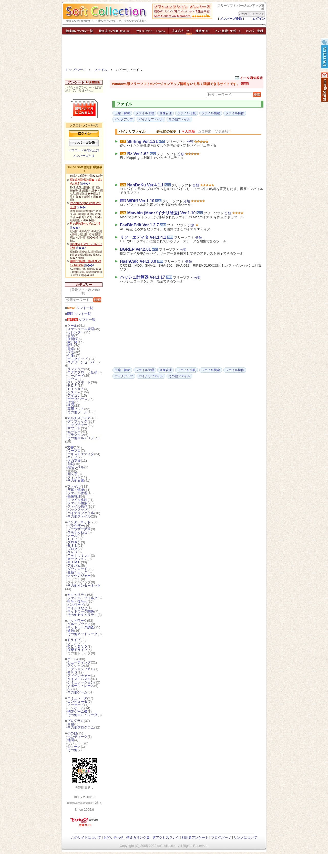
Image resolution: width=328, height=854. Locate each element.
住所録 (72, 339)
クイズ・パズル (79, 679)
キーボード (75, 375)
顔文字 (72, 474)
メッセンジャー (79, 575)
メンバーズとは (84, 155)
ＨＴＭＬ (74, 562)
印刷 (70, 464)
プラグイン (75, 435)
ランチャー (75, 369)
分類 (190, 142)
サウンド (74, 428)
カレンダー (75, 332)
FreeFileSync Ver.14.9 (85, 223)
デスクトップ (77, 359)
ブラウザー (75, 526)
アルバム (74, 565)
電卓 (70, 349)
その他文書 (75, 480)
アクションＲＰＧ (80, 669)
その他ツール (77, 412)
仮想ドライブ (77, 650)
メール (72, 535)
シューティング (79, 662)
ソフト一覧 (80, 308)
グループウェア (79, 624)
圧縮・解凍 (75, 490)
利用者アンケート (195, 837)
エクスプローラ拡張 (82, 372)
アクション (75, 666)
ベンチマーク (77, 737)
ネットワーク (77, 621)
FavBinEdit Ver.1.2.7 (139, 225)
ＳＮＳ (72, 552)
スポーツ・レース (80, 686)
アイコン (74, 395)
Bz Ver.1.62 (138, 154)
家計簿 (72, 342)
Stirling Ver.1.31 (142, 141)
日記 (70, 336)
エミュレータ (77, 698)
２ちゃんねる (77, 532)
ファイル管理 (77, 493)
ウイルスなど (77, 608)
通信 (70, 630)
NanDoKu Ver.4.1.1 (145, 185)
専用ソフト (75, 409)
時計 (70, 345)
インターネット (78, 522)
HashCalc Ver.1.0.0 (138, 261)
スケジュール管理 (80, 329)
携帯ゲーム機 (77, 711)
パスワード (75, 605)
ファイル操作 (77, 506)
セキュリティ (77, 595)
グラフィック (77, 421)
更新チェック (77, 572)
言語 (70, 724)
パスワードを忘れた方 (83, 150)
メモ (70, 352)
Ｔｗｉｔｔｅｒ (79, 555)
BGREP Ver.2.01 (135, 249)
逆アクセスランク (165, 837)
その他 (72, 733)
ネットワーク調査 (80, 627)
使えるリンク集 (138, 837)
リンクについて (245, 837)
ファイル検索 (77, 503)
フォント (74, 477)
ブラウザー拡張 (79, 529)
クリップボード (79, 382)
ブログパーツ (221, 837)
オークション (77, 559)
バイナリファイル (80, 513)
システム (74, 392)
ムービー (74, 431)
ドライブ (73, 640)
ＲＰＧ (72, 672)
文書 (70, 447)
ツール (72, 326)
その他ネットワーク (82, 634)
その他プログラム (80, 727)
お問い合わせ (114, 837)
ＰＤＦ (72, 385)
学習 (70, 405)
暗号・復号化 (77, 601)
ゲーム (72, 659)
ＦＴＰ (72, 539)
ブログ (72, 549)
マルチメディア (78, 418)
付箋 (70, 355)
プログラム (75, 721)
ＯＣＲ (72, 457)
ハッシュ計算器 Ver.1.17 (142, 277)
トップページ (75, 70)
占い (70, 689)
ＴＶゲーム (75, 708)
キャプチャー (77, 425)
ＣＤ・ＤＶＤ (77, 646)
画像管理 (74, 496)
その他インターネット (84, 585)
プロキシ (74, 542)
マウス (72, 379)
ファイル (100, 70)
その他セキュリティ (82, 615)
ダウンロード (77, 569)
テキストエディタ (80, 454)
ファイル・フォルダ (82, 598)
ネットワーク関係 (80, 611)
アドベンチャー (79, 676)
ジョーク (74, 746)
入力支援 (74, 460)
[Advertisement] (164, 52)
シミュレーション (80, 682)
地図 (70, 740)
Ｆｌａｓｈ (75, 389)
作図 (70, 402)
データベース (77, 399)
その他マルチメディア (84, 438)
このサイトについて (86, 837)
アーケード (75, 705)
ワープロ (74, 450)
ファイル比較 (77, 500)
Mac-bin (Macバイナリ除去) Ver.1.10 (161, 213)
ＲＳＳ (72, 545)
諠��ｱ (85, 183)
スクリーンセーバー (82, 362)
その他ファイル (79, 516)
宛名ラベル (75, 467)
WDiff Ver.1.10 (140, 201)
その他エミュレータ (82, 715)
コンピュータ (77, 701)
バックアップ (77, 510)
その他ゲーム (77, 692)
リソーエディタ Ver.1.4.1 (143, 237)
